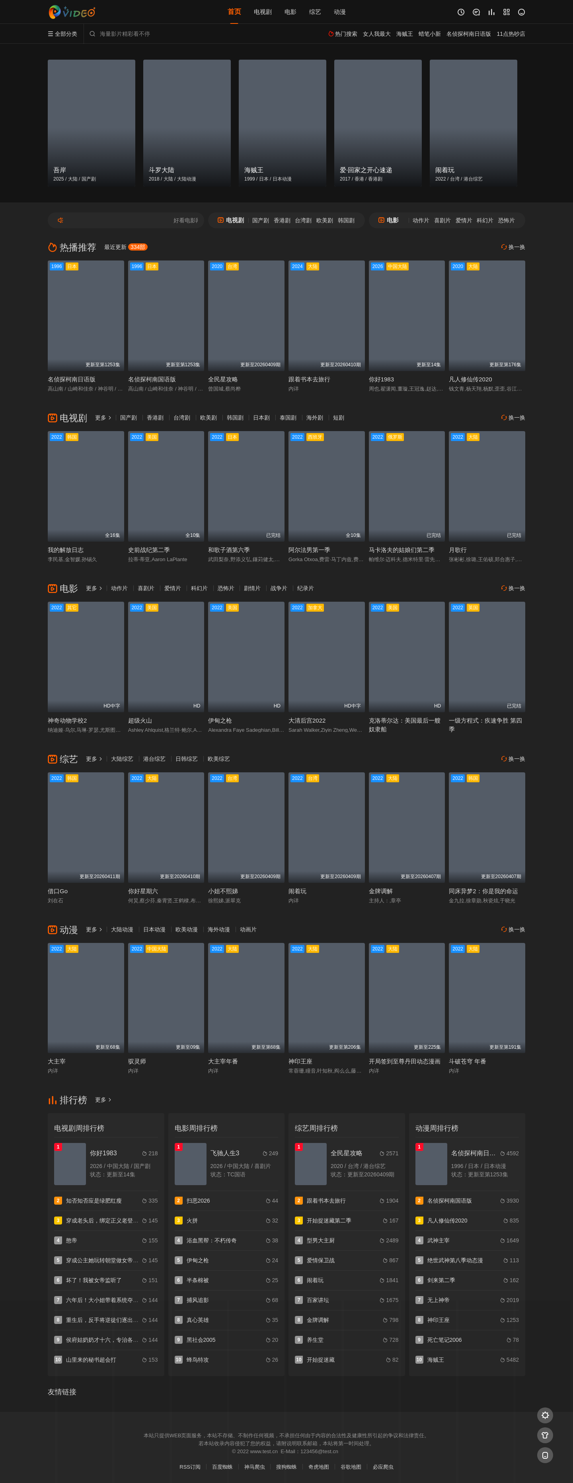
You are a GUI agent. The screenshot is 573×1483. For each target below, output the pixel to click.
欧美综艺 (219, 759)
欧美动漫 (186, 929)
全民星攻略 (223, 379)
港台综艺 (154, 759)
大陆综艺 (122, 759)
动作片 (421, 220)
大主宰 (57, 1061)
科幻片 (485, 220)
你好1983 (381, 379)
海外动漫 (219, 929)
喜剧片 (442, 220)
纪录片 (305, 588)
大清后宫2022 (306, 720)
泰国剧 (288, 417)
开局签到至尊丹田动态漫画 (404, 1061)
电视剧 (263, 11)
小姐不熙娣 (223, 891)
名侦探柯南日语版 (72, 379)
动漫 (340, 11)
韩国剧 (346, 220)
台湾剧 (303, 220)
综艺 (315, 11)
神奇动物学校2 (67, 720)
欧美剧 (324, 220)
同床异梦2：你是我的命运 (483, 891)
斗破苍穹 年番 (467, 1061)
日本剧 (261, 417)
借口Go (58, 891)
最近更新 (126, 247)
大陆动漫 (122, 929)
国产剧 (260, 220)
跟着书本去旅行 (309, 379)
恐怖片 (506, 220)
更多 (103, 417)
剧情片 (252, 588)
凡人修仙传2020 (470, 379)
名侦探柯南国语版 (152, 379)
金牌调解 (381, 891)
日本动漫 (154, 929)
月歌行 (458, 549)
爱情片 (464, 220)
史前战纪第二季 (149, 549)
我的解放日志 (66, 549)
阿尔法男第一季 (309, 549)
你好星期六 (143, 891)
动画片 (248, 929)
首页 (234, 12)
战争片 (279, 588)
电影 (290, 11)
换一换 (513, 247)
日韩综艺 (186, 759)
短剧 (338, 417)
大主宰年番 (223, 1061)
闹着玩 (297, 891)
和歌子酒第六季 (229, 549)
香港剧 (282, 220)
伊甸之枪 (220, 720)
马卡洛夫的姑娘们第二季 (402, 549)
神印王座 (300, 1061)
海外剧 (314, 417)
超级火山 (140, 720)
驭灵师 (137, 1061)
